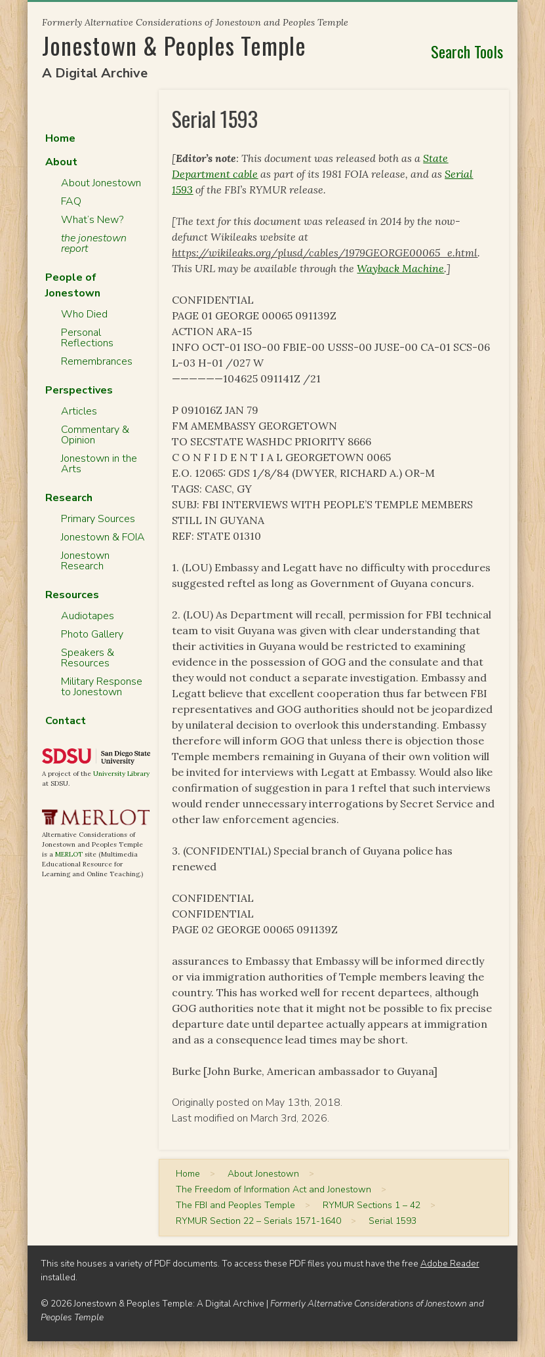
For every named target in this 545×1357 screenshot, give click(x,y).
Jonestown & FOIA (103, 537)
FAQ (71, 201)
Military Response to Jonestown (101, 686)
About (61, 162)
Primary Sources (98, 519)
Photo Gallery (92, 634)
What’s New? (92, 220)
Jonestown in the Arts (99, 463)
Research (68, 498)
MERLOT (69, 854)
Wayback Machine (400, 268)
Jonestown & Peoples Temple (174, 45)
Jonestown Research (85, 560)
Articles (79, 411)
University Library (121, 773)
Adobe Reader (449, 1263)
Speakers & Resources (87, 657)
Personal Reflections (87, 337)
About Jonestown (101, 183)
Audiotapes (87, 616)
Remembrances (96, 361)
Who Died (84, 314)
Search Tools (467, 51)
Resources (72, 595)
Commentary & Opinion (95, 434)
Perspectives (79, 390)
